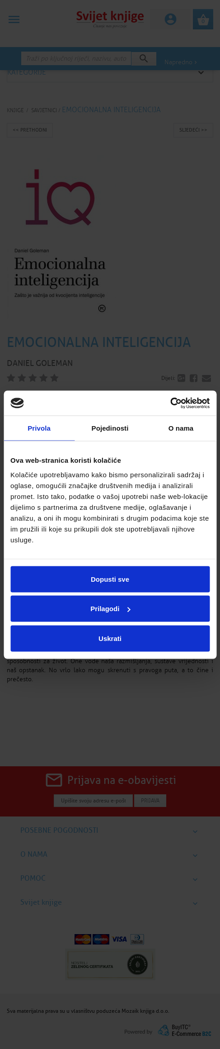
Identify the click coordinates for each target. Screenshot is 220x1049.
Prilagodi (110, 608)
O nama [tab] (181, 428)
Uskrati (110, 638)
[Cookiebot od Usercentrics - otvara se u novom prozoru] (170, 403)
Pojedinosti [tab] (110, 428)
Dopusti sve (110, 579)
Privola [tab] (39, 428)
